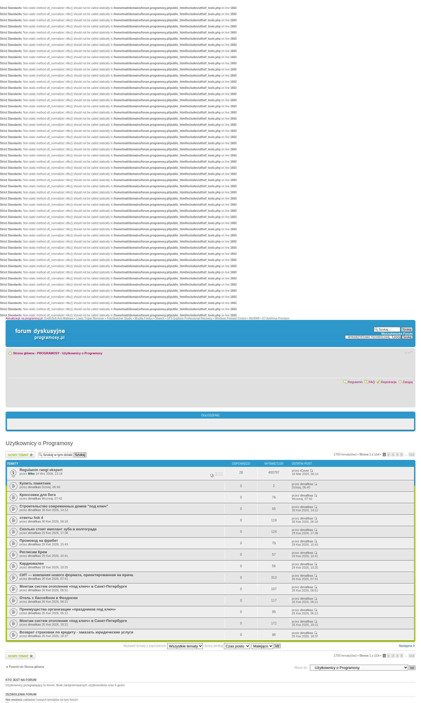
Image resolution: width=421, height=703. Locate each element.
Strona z (369, 454)
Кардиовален (32, 563)
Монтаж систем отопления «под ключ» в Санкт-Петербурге (73, 586)
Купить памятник (35, 483)
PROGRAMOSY (48, 353)
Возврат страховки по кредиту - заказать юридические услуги (76, 632)
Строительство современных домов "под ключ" (64, 506)
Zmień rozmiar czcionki (409, 352)
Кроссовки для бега (38, 495)
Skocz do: (301, 667)
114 (412, 454)
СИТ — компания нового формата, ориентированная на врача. (77, 575)
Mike (31, 473)
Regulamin (355, 382)
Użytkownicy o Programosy (82, 353)
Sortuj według (227, 645)
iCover (304, 470)
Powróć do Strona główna (26, 666)
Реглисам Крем (33, 552)
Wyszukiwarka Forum (397, 333)
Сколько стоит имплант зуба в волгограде (58, 529)
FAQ (372, 382)
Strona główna (23, 353)
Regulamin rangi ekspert (41, 470)
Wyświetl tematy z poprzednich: (163, 645)
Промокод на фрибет (39, 540)
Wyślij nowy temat (20, 454)
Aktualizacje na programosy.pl (24, 318)
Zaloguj (408, 382)
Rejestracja (388, 382)
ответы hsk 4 (31, 518)
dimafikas (34, 487)
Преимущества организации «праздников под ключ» (68, 609)
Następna (405, 645)
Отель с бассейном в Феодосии (49, 598)
